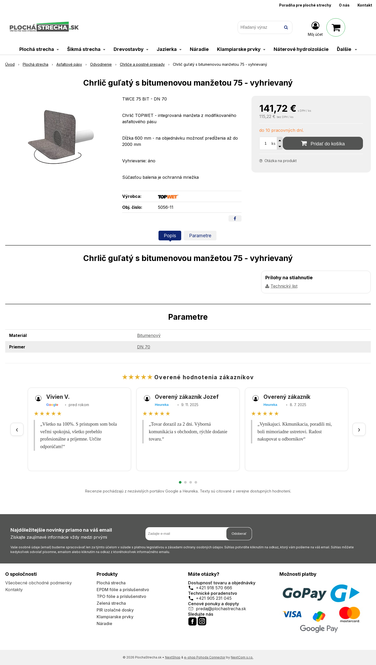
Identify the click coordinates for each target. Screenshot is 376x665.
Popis (170, 235)
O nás (344, 5)
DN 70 (143, 346)
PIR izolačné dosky (115, 610)
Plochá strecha (111, 582)
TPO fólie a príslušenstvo (121, 596)
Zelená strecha (111, 603)
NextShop (172, 657)
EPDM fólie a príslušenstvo (123, 589)
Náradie (104, 623)
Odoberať (239, 534)
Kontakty (14, 589)
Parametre (200, 235)
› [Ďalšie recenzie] (359, 429)
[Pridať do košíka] (323, 143)
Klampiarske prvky (115, 616)
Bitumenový (149, 335)
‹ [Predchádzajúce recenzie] (17, 429)
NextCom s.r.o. (242, 657)
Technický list (284, 286)
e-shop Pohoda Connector (204, 657)
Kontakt (364, 5)
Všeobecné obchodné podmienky (38, 582)
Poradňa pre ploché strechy (305, 5)
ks (273, 143)
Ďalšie (347, 49)
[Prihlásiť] (315, 28)
